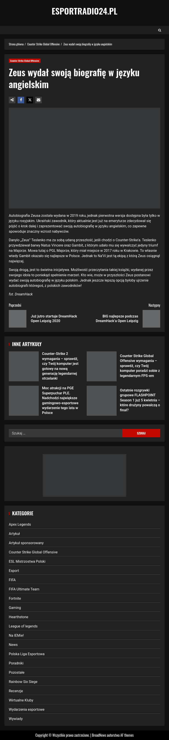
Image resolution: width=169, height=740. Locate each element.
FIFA (12, 580)
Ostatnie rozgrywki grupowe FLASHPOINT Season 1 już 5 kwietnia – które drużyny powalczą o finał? (102, 401)
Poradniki (16, 663)
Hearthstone (18, 617)
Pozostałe (16, 672)
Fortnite (15, 598)
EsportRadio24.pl (85, 11)
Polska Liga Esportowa (26, 654)
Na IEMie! (16, 635)
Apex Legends (20, 524)
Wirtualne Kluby (21, 700)
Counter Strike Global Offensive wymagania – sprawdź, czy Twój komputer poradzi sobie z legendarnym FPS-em (102, 366)
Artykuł (14, 534)
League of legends (23, 626)
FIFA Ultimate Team (24, 589)
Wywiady (16, 719)
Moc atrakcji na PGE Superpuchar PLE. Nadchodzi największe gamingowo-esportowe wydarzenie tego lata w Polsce (24, 401)
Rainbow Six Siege (23, 682)
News (13, 645)
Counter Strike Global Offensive (24, 60)
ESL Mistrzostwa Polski (27, 561)
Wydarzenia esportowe (26, 709)
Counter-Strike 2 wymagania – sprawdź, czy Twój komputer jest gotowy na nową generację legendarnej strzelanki (24, 366)
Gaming (15, 608)
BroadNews (99, 735)
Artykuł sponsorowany (26, 543)
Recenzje (16, 691)
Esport (14, 571)
